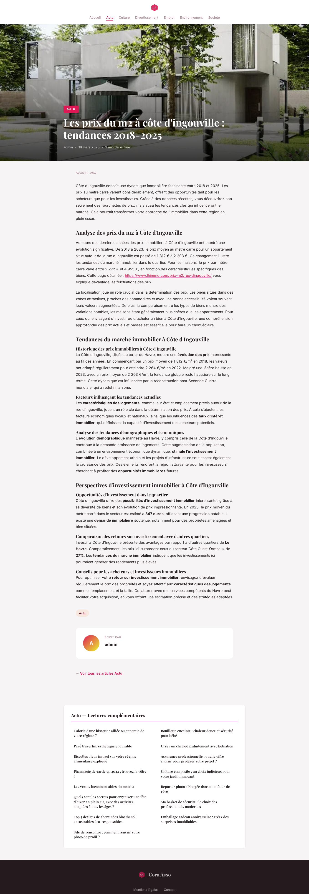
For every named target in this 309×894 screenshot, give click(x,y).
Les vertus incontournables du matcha (104, 786)
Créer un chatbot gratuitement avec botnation (197, 746)
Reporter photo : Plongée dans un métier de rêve (195, 789)
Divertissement (146, 17)
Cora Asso (154, 874)
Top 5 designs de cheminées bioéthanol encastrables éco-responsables (105, 819)
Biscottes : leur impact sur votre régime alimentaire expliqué (105, 758)
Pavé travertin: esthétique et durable (103, 746)
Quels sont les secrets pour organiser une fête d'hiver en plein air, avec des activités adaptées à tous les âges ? (110, 802)
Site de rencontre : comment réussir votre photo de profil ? (107, 834)
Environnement (191, 17)
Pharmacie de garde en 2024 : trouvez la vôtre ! (110, 773)
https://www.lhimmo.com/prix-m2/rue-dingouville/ (168, 275)
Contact (170, 889)
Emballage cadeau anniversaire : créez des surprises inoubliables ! (195, 819)
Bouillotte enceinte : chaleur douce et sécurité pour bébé (197, 733)
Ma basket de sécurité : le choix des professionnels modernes (189, 804)
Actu (109, 17)
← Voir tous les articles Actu (99, 673)
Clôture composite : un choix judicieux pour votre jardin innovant (195, 773)
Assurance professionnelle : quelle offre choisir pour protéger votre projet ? (192, 758)
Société (214, 17)
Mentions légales (145, 889)
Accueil (95, 17)
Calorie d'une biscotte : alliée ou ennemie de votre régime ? (109, 733)
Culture (124, 17)
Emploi (169, 17)
